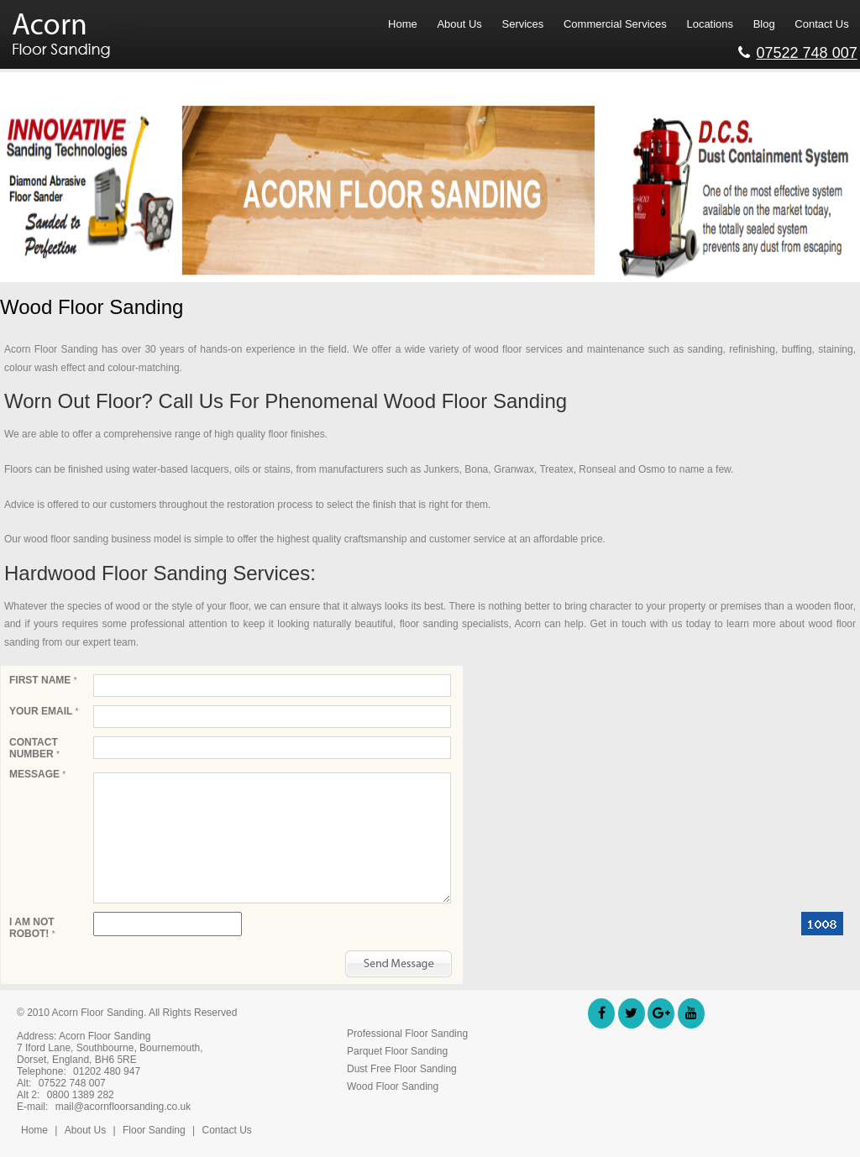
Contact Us (226, 1130)
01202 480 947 (106, 1071)
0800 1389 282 (80, 1095)
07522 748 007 (797, 50)
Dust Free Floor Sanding (402, 1069)
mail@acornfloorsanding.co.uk (123, 1106)
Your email (43, 711)
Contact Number (34, 748)
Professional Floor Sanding (407, 1033)
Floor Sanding (155, 1130)
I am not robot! (32, 928)
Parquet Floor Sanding (397, 1051)
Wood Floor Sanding (392, 1086)
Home (34, 1130)
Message (37, 774)
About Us (85, 1130)
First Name (43, 680)
